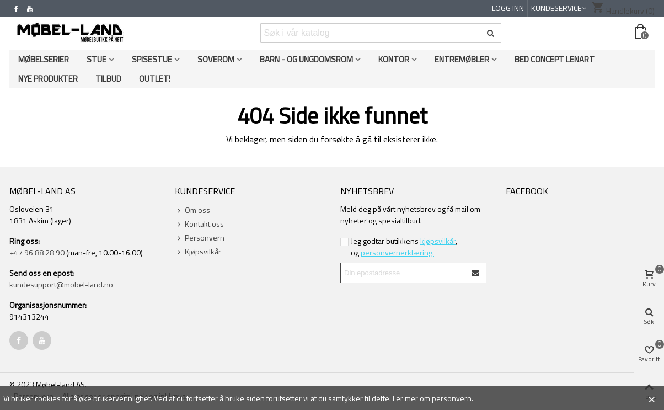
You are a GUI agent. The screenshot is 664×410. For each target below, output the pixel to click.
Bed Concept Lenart (555, 59)
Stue (96, 59)
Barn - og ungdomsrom (306, 59)
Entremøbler (462, 59)
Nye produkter (48, 78)
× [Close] (651, 398)
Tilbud (108, 78)
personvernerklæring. (397, 252)
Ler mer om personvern (432, 398)
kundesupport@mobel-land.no (61, 284)
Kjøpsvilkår (198, 251)
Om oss (192, 210)
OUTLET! (154, 78)
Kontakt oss (199, 224)
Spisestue (152, 59)
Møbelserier (43, 59)
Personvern (199, 237)
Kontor (393, 59)
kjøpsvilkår (438, 241)
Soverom (215, 59)
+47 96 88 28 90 (37, 252)
